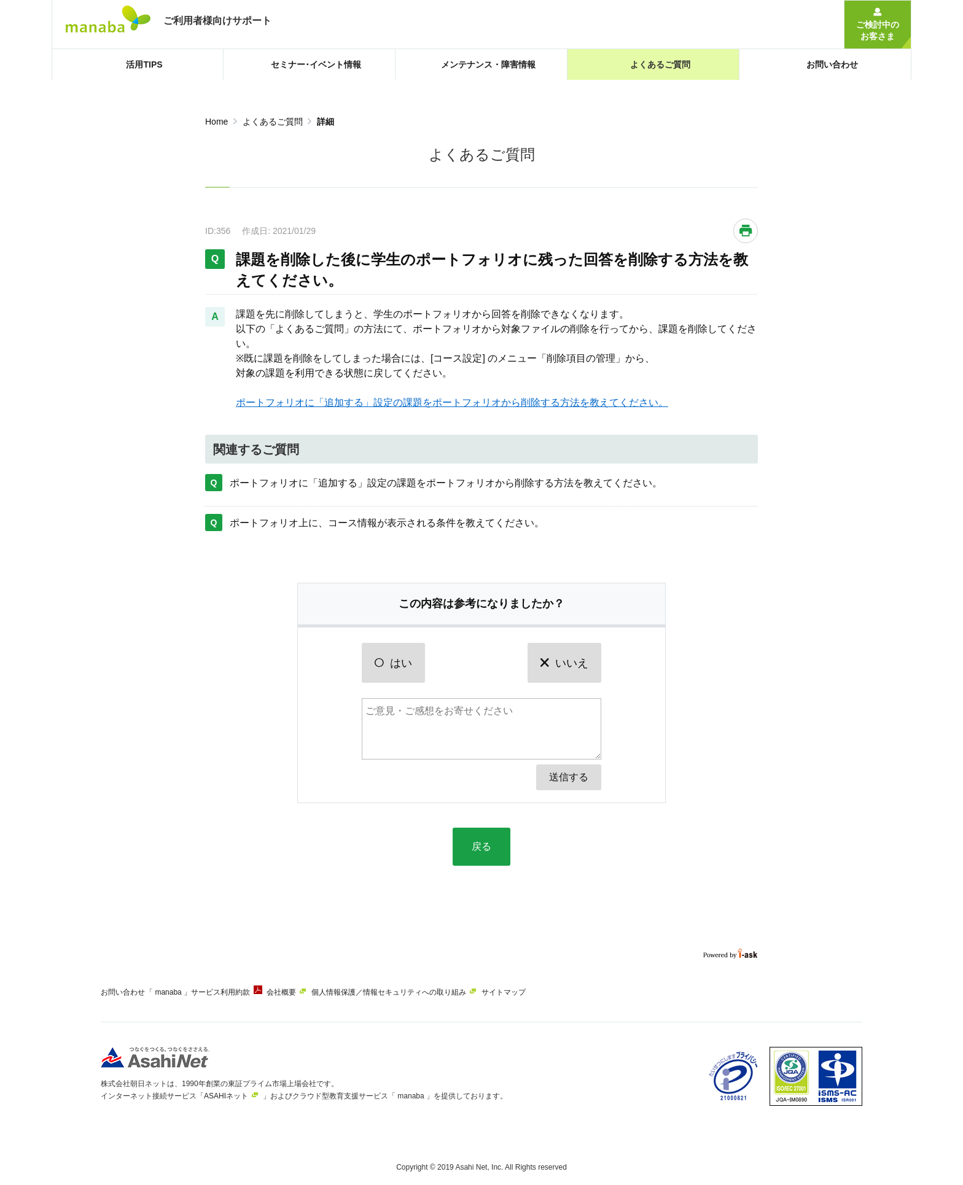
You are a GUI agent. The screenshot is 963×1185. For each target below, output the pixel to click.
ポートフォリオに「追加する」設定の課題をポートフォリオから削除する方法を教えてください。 (452, 402)
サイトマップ (538, 992)
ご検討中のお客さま (877, 30)
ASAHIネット (226, 1091)
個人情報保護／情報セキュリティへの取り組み (414, 992)
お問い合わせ (123, 992)
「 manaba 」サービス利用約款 (206, 992)
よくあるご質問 (273, 121)
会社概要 (298, 992)
